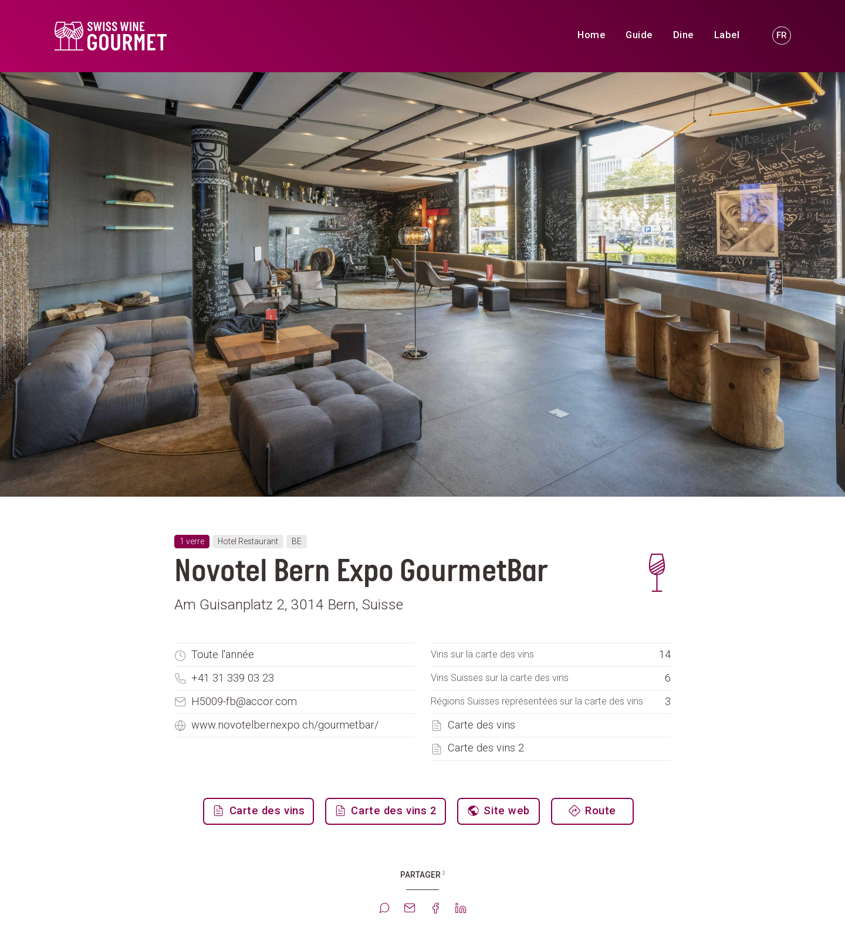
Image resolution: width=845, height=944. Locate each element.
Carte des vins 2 (486, 747)
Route (599, 810)
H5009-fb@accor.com (244, 701)
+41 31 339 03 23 (232, 678)
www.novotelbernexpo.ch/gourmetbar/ (284, 725)
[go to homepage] (163, 36)
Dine (683, 35)
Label (727, 35)
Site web (505, 810)
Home (591, 35)
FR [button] (781, 35)
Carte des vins (481, 725)
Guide (639, 35)
